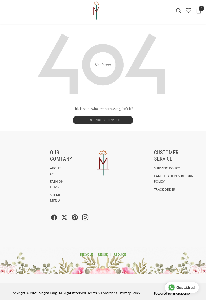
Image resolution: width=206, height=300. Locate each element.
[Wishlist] (188, 11)
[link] (178, 11)
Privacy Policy (130, 293)
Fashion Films (51, 184)
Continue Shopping (103, 120)
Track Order (164, 189)
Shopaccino (181, 293)
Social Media (51, 198)
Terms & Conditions (102, 293)
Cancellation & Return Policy (174, 179)
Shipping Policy (167, 168)
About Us (51, 171)
